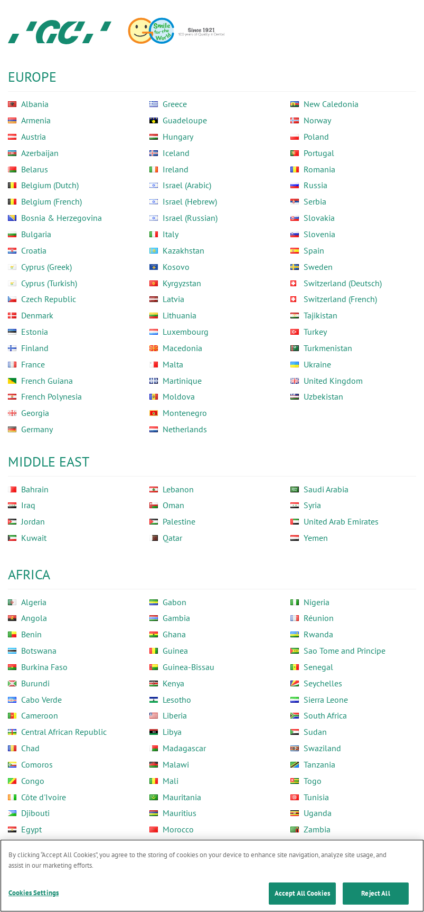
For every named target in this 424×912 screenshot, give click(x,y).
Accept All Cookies (302, 893)
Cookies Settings (33, 893)
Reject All (375, 893)
